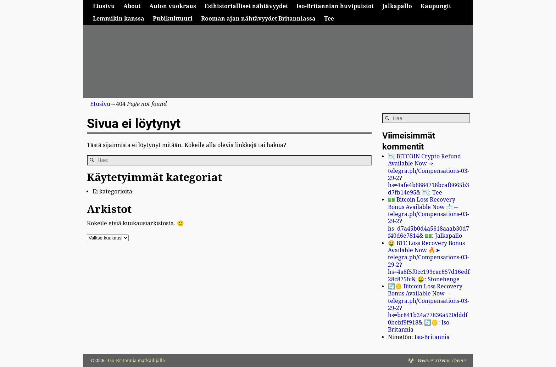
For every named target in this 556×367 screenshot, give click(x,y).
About (132, 6)
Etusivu (104, 6)
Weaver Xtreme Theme (441, 360)
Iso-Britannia (432, 337)
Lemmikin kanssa (118, 18)
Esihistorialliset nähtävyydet (246, 6)
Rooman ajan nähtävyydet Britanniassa (258, 18)
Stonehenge (444, 279)
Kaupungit (436, 6)
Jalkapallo (397, 6)
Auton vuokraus (172, 6)
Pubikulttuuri (173, 18)
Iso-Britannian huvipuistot (335, 6)
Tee (329, 18)
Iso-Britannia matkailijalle (136, 360)
